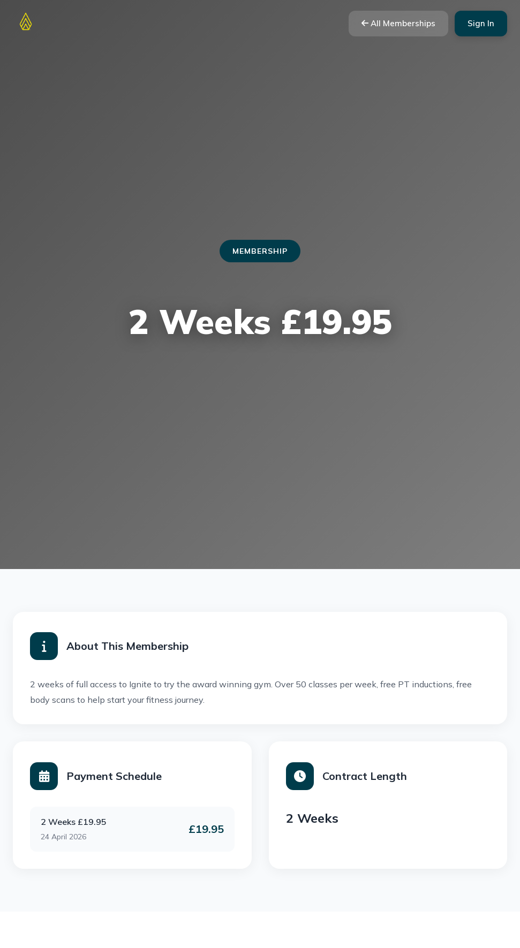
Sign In (481, 23)
